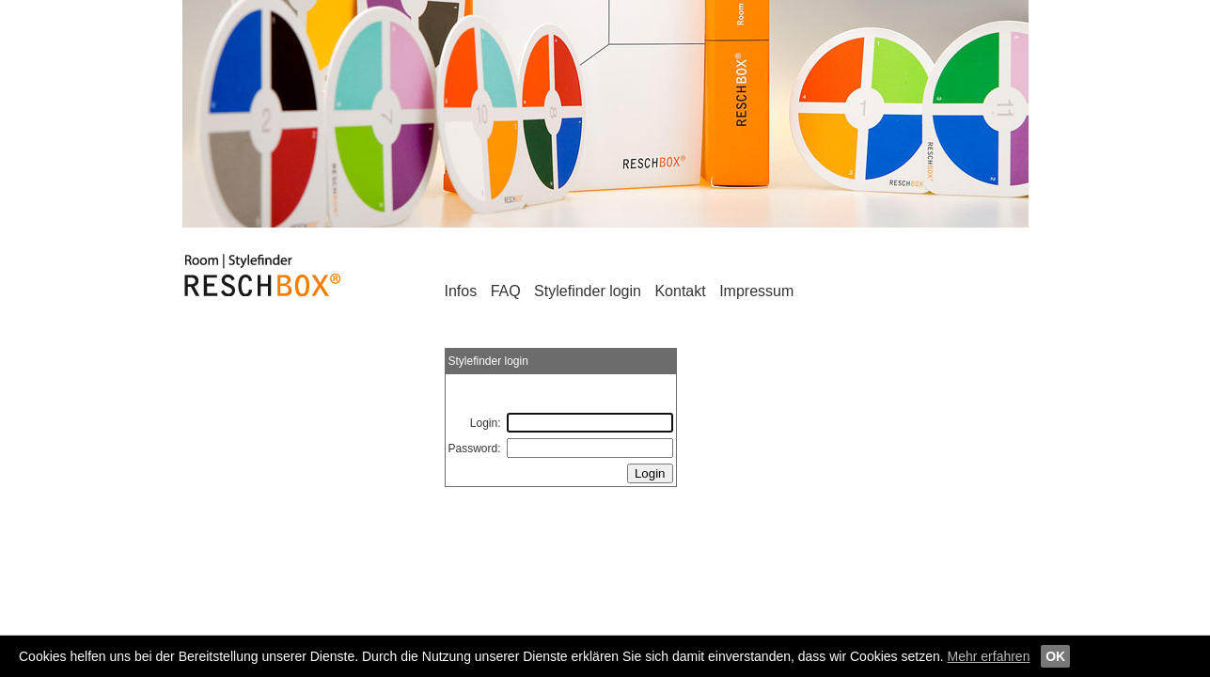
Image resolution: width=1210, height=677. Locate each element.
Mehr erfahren (989, 656)
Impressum (756, 291)
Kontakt (679, 291)
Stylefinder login (589, 291)
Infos (461, 291)
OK (1055, 656)
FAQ (506, 291)
